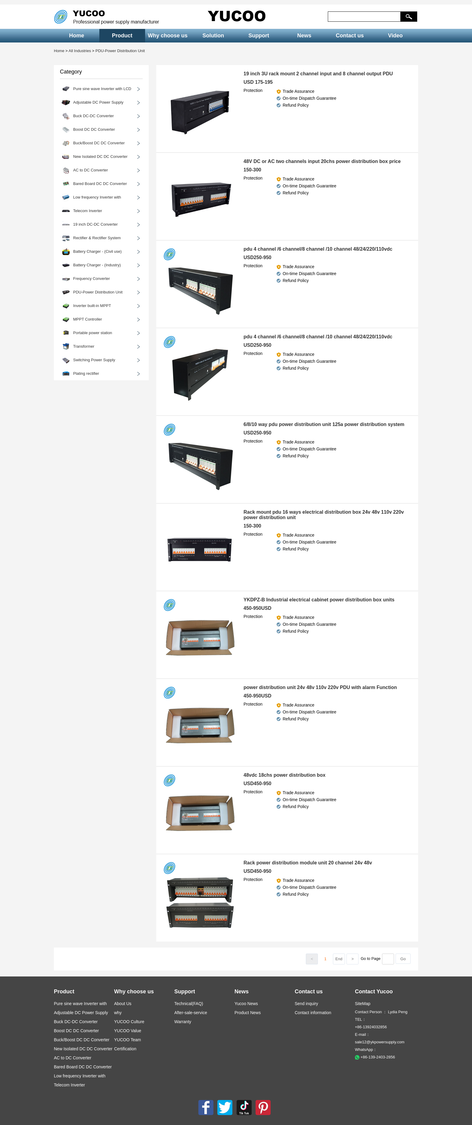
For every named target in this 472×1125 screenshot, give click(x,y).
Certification (125, 1048)
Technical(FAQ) (188, 1003)
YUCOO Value (127, 1030)
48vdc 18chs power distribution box (284, 775)
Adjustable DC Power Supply (81, 1012)
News (304, 36)
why (118, 1012)
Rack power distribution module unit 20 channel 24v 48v (308, 862)
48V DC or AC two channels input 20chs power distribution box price (322, 161)
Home (76, 36)
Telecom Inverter (69, 1085)
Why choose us (168, 36)
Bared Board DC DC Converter (83, 1066)
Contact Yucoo (374, 992)
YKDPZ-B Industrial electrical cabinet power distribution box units (319, 599)
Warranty (182, 1021)
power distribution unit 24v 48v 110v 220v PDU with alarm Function (320, 687)
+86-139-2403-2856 (375, 1057)
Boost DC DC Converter (76, 1030)
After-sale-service (190, 1012)
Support (258, 36)
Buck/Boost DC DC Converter (81, 1039)
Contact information (313, 1012)
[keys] (364, 16)
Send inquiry (306, 1003)
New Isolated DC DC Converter (83, 1048)
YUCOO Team (127, 1039)
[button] (409, 16)
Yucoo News (246, 1003)
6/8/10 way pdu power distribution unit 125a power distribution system (324, 424)
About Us (123, 1003)
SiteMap (362, 1003)
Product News (247, 1012)
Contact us (350, 36)
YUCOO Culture (129, 1021)
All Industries (80, 51)
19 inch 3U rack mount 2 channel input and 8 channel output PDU (318, 73)
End (338, 959)
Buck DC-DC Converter (76, 1021)
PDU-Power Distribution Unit (120, 51)
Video (395, 36)
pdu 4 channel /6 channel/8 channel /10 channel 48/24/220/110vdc (318, 249)
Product (122, 36)
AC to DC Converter (72, 1057)
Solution (213, 36)
